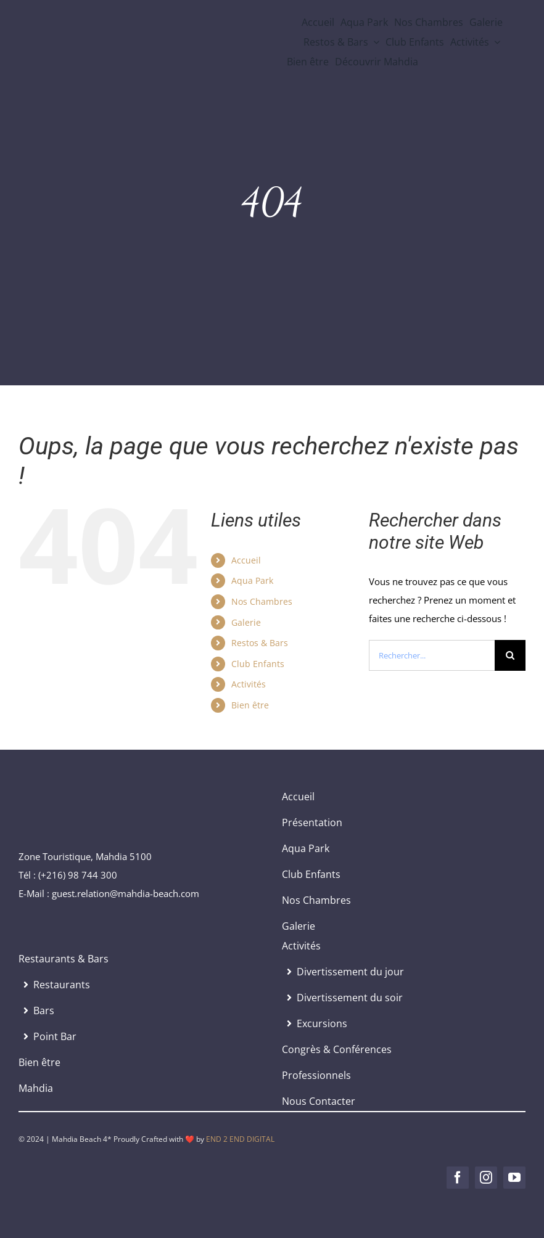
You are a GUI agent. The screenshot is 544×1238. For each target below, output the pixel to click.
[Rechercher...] (432, 655)
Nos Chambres (261, 601)
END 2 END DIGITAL (240, 1139)
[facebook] (458, 1177)
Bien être (250, 705)
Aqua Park (252, 580)
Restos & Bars (259, 643)
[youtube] (514, 1177)
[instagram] (486, 1177)
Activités (248, 684)
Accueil (246, 560)
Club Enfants (257, 664)
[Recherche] (510, 655)
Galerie (246, 622)
